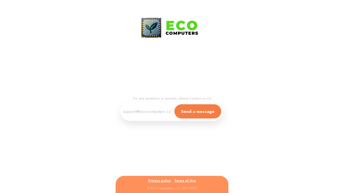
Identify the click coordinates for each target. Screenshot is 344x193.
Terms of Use (185, 180)
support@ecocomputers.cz (147, 111)
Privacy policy (159, 180)
